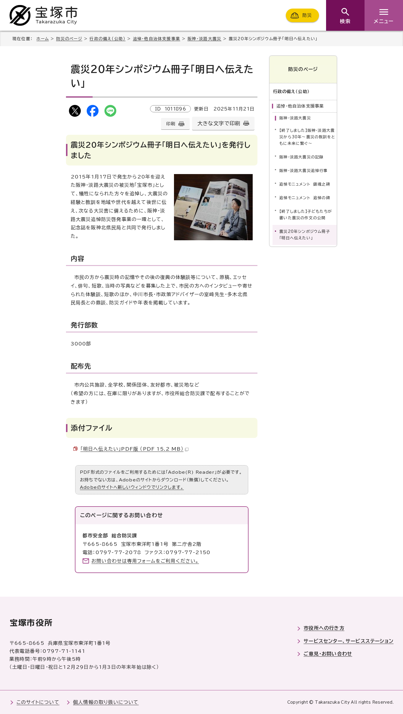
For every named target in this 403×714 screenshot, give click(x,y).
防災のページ (69, 39)
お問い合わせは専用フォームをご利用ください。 (145, 561)
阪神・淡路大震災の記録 (301, 157)
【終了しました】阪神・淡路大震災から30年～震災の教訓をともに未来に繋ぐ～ (307, 136)
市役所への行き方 (324, 628)
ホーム (42, 39)
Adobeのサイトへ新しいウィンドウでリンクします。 (132, 487)
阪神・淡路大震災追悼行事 (303, 170)
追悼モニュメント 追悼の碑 (304, 197)
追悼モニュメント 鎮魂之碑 (304, 184)
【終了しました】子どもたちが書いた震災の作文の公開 (305, 214)
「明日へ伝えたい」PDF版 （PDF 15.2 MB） (134, 449)
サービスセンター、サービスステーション (349, 641)
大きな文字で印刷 (219, 123)
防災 (307, 15)
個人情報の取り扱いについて (106, 702)
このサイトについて (38, 702)
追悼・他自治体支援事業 (156, 39)
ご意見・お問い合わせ (328, 653)
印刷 (170, 123)
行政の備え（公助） (107, 39)
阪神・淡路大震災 (205, 39)
